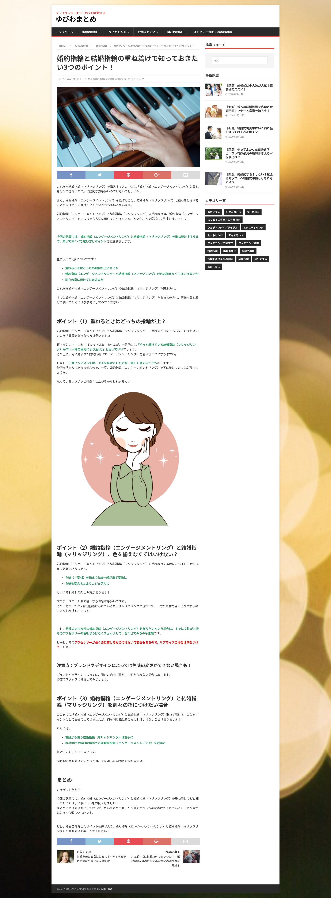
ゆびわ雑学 (174, 32)
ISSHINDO (106, 888)
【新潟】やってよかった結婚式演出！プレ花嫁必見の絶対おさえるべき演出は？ (249, 153)
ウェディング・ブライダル (223, 227)
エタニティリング (253, 227)
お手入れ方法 (147, 32)
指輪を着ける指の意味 (220, 259)
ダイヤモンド (117, 32)
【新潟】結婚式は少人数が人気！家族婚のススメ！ (249, 87)
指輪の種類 (89, 32)
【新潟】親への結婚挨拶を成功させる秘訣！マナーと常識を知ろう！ (249, 109)
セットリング (136, 79)
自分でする (260, 259)
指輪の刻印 (229, 251)
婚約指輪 (93, 79)
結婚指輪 (120, 79)
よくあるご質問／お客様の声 (213, 32)
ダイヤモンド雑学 (249, 243)
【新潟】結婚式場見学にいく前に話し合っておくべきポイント (249, 130)
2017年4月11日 (71, 79)
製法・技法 (214, 266)
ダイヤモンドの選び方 (220, 243)
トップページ (64, 32)
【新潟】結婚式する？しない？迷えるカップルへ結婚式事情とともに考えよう (249, 178)
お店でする (214, 212)
